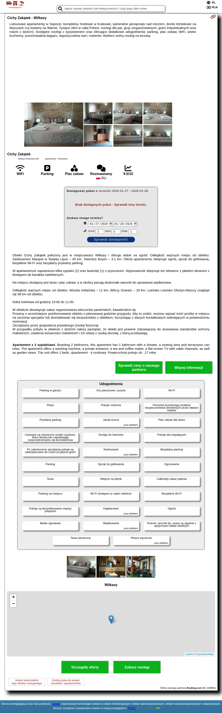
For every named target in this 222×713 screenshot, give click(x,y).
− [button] (13, 604)
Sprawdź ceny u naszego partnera (138, 367)
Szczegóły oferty (85, 667)
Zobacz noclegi (137, 667)
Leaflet (188, 654)
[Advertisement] (111, 70)
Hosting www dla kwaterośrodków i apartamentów (66, 682)
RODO (131, 708)
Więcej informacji (189, 367)
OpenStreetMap (205, 654)
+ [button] (13, 597)
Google (56, 703)
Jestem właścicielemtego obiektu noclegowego (27, 682)
